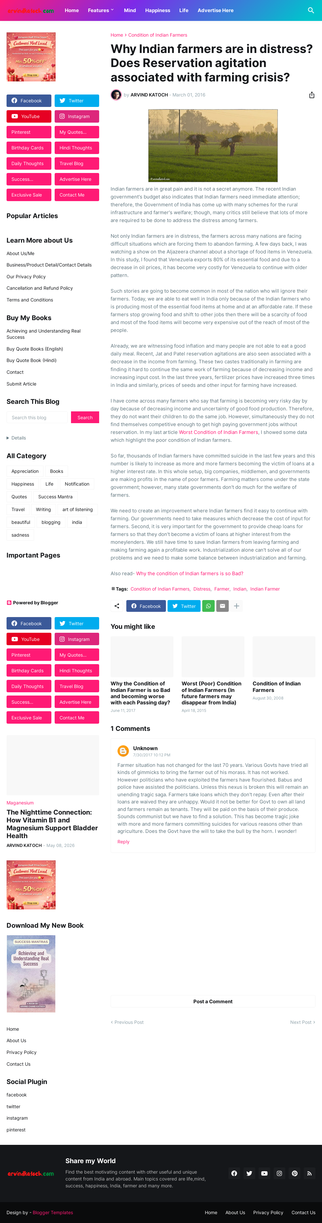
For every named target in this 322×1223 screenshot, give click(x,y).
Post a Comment (213, 1001)
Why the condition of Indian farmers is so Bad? (189, 573)
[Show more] (236, 606)
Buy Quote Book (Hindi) (32, 360)
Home (72, 10)
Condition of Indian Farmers (157, 35)
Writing (43, 509)
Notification (77, 484)
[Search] (309, 10)
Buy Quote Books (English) (35, 349)
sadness (20, 535)
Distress (201, 589)
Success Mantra (55, 496)
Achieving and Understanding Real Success (43, 334)
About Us (16, 1040)
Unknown (145, 748)
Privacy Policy (22, 1052)
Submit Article (21, 384)
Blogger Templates (53, 1212)
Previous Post (129, 1022)
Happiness (157, 10)
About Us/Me (20, 253)
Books (56, 471)
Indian (239, 589)
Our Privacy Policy (26, 276)
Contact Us (18, 1064)
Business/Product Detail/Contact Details (49, 264)
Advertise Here (216, 10)
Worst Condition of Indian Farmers (218, 432)
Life (183, 10)
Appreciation (25, 471)
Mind (130, 10)
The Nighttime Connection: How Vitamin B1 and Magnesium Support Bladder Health (52, 824)
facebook (17, 1094)
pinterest (16, 1129)
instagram (17, 1118)
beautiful (20, 522)
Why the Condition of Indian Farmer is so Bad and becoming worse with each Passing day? (140, 693)
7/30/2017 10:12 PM (151, 754)
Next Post (301, 1022)
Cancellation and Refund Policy (40, 288)
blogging (51, 522)
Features (98, 10)
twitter (13, 1106)
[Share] (309, 94)
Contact (15, 372)
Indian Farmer (265, 589)
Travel (18, 509)
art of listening (78, 509)
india (77, 522)
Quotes (19, 496)
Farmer (221, 589)
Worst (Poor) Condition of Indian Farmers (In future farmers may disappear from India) (211, 693)
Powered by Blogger (32, 602)
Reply (123, 841)
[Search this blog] (37, 417)
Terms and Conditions (30, 299)
